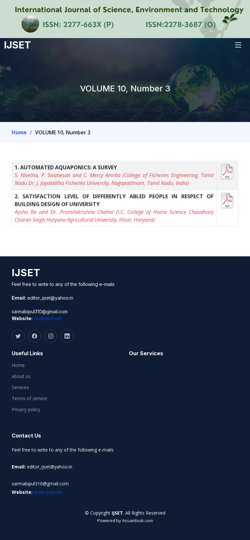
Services (20, 387)
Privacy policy (26, 409)
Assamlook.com (137, 520)
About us (21, 376)
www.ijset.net (48, 318)
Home (19, 132)
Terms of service (29, 398)
